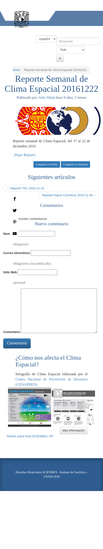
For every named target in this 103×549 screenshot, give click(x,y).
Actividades (8, 37)
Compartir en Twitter (47, 164)
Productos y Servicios (63, 30)
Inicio (4, 30)
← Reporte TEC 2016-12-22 (25, 188)
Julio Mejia (47, 97)
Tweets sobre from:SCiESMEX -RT (30, 436)
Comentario (11, 332)
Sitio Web (10, 272)
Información (30, 37)
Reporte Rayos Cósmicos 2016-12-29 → (69, 195)
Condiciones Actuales (28, 30)
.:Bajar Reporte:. (25, 155)
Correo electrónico (16, 253)
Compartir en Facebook (75, 164)
